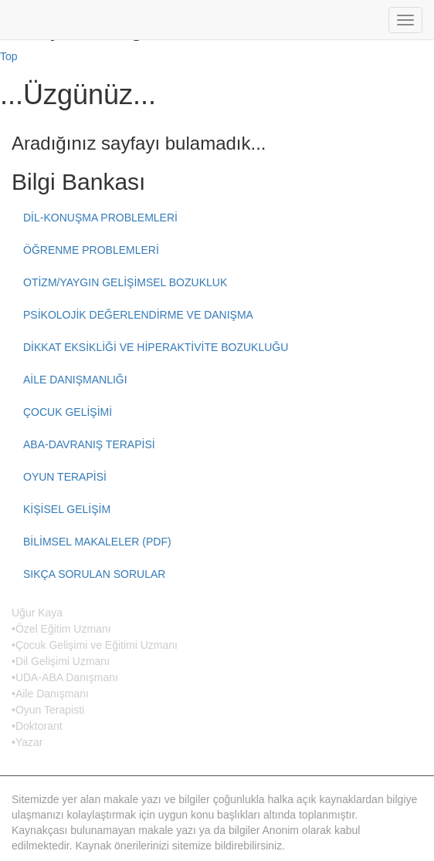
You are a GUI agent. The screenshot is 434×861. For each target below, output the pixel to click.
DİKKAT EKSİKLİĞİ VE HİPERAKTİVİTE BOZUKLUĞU (155, 347)
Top (9, 56)
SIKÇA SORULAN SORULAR (94, 574)
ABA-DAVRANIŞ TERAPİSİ (89, 444)
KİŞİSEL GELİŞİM (66, 509)
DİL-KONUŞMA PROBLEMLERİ (100, 217)
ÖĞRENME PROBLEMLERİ (91, 250)
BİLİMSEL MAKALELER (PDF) (97, 541)
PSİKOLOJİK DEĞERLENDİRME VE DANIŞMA (138, 315)
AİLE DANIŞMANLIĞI (75, 379)
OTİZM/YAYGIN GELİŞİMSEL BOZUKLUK (125, 282)
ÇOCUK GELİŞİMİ (67, 412)
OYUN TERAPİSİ (65, 477)
